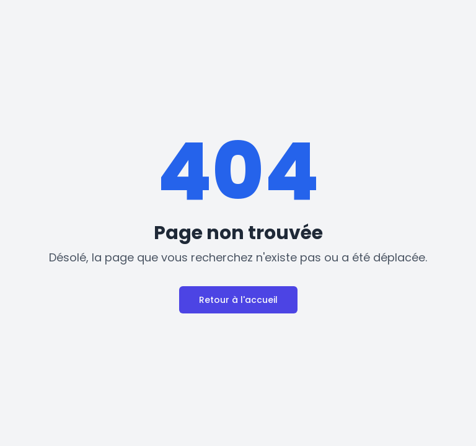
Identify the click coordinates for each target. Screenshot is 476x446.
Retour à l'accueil (238, 300)
